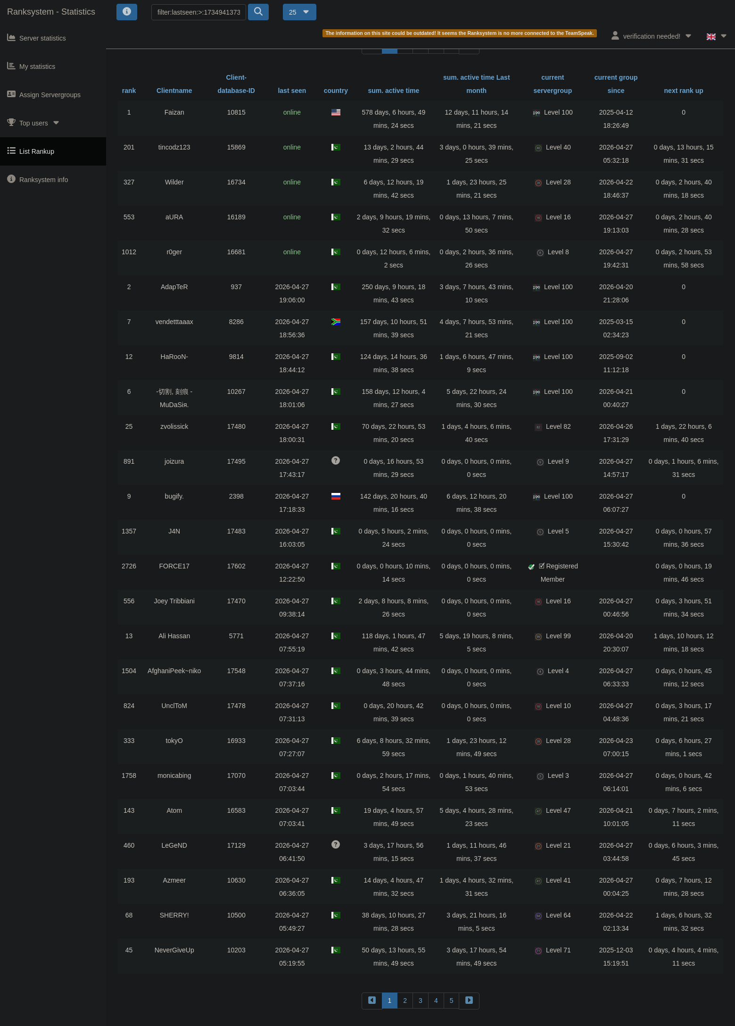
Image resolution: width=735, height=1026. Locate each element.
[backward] (372, 1001)
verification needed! (652, 35)
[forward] (469, 1001)
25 (299, 12)
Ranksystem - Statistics (51, 12)
